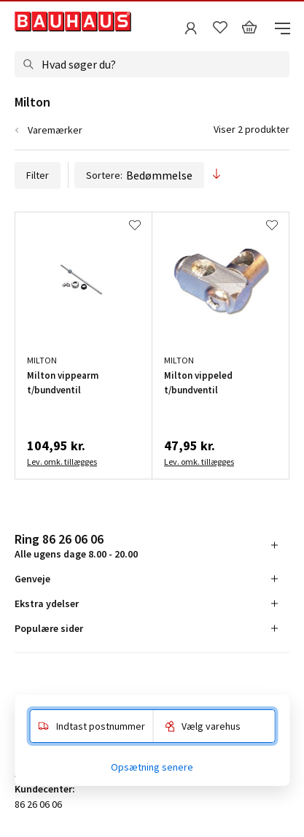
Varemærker (55, 129)
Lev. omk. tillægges (62, 461)
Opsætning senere (152, 767)
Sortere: (139, 175)
